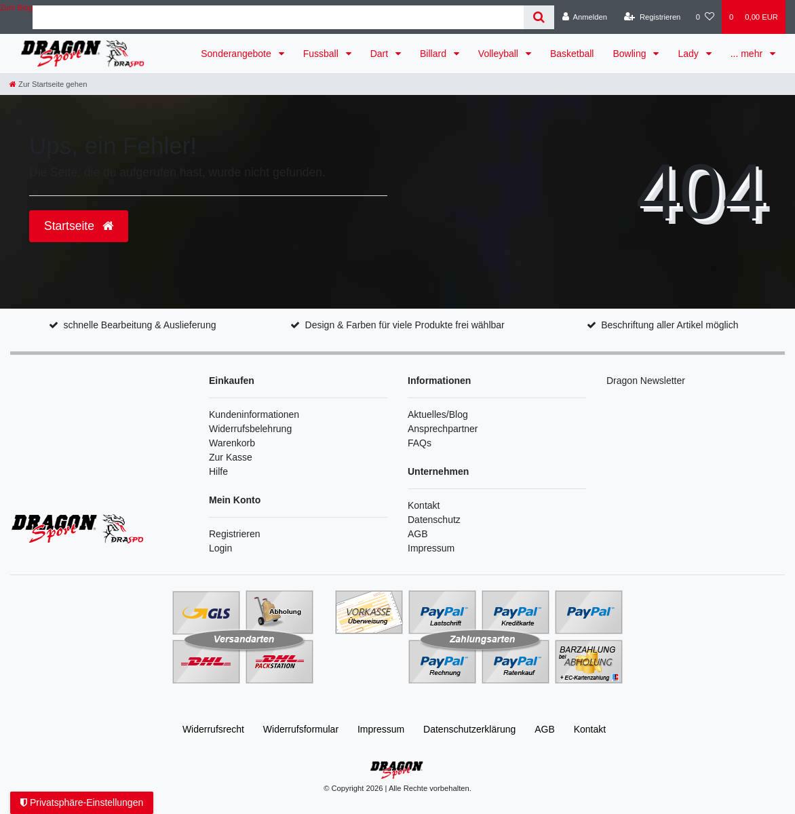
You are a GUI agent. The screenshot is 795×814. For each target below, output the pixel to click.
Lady (689, 53)
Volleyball (499, 53)
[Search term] (278, 17)
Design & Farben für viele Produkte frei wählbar (405, 324)
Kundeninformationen (254, 414)
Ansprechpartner (443, 428)
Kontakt (424, 505)
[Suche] (539, 17)
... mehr (748, 53)
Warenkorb (232, 443)
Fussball (322, 53)
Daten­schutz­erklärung (469, 729)
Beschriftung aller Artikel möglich (669, 324)
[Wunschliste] (705, 17)
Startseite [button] (78, 226)
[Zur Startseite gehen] (48, 84)
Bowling (630, 53)
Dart (380, 53)
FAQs (419, 443)
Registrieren (234, 533)
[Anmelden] (584, 17)
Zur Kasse (230, 457)
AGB (418, 533)
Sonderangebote (237, 53)
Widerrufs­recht (213, 729)
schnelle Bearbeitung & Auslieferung (140, 324)
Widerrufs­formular (300, 729)
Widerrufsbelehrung (250, 428)
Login (220, 548)
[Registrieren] (652, 17)
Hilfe (218, 471)
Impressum (431, 548)
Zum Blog (16, 7)
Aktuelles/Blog (438, 414)
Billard (434, 53)
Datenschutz (434, 519)
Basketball (572, 53)
